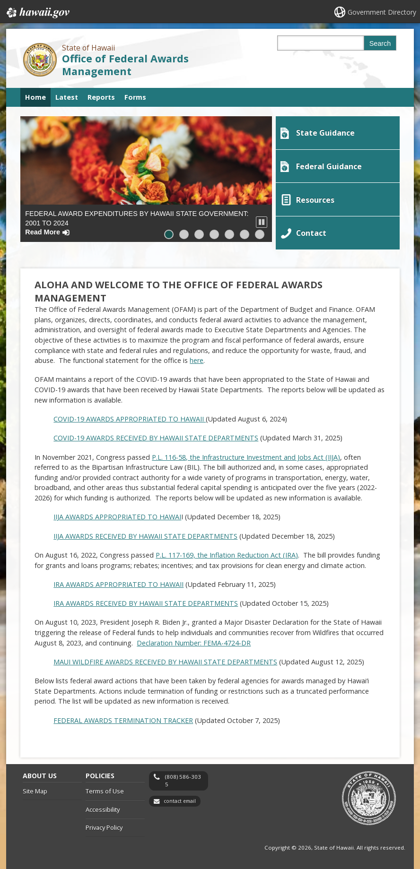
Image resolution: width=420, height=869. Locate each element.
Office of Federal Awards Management (125, 64)
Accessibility (103, 805)
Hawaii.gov (37, 13)
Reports (101, 97)
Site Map (35, 787)
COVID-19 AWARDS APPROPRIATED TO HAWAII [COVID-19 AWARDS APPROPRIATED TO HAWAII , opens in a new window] (129, 415)
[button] (261, 222)
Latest (66, 97)
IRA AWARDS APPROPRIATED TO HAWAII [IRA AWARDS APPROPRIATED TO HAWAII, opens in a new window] (118, 580)
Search (380, 43)
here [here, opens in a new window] (196, 357)
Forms (135, 97)
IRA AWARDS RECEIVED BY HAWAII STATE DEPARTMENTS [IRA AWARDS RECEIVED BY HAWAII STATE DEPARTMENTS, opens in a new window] (145, 599)
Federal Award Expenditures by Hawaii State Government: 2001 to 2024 (136, 223)
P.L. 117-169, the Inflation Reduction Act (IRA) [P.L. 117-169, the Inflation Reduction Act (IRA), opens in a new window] (227, 551)
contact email (180, 797)
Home (35, 97)
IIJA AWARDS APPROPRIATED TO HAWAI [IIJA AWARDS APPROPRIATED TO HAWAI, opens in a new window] (117, 513)
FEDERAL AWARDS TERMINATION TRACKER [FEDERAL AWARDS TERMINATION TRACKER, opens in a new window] (123, 716)
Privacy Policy (104, 824)
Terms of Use (105, 787)
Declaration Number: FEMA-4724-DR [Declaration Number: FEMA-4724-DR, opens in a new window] (194, 639)
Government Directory (382, 12)
